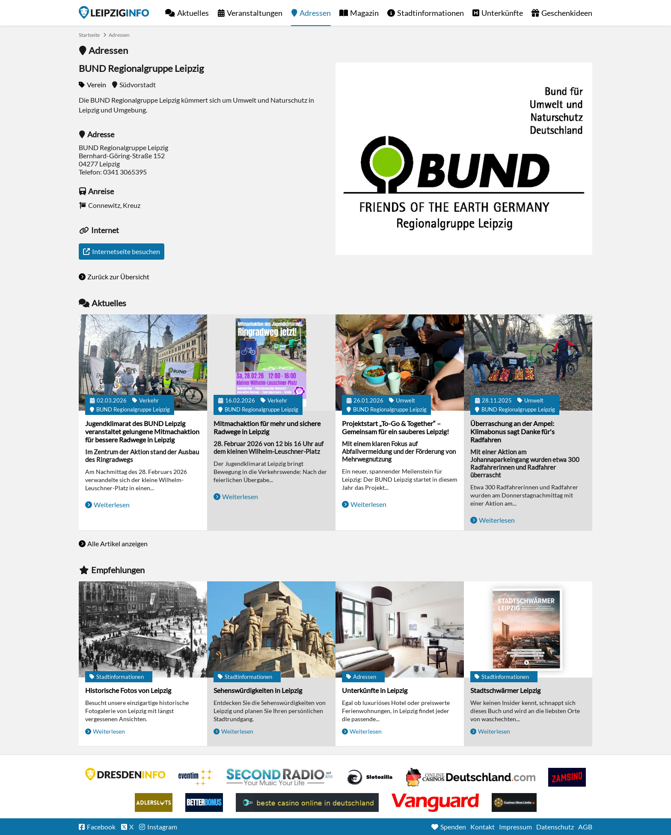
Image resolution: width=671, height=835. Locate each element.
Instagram (162, 827)
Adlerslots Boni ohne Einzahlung (153, 802)
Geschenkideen (566, 13)
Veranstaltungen (254, 13)
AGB (585, 827)
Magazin (364, 13)
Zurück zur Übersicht (118, 276)
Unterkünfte (502, 13)
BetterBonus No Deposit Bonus (204, 802)
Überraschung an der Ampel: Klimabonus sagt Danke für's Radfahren (512, 431)
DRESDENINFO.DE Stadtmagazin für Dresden (125, 774)
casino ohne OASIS (435, 802)
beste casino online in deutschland (307, 802)
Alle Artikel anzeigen (117, 543)
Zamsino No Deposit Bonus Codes (567, 777)
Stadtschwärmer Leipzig (505, 690)
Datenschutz (555, 827)
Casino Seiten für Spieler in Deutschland (369, 777)
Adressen (315, 13)
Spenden (453, 827)
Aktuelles (193, 13)
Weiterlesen (112, 504)
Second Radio (279, 777)
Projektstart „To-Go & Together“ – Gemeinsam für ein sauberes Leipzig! (395, 427)
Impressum (515, 827)
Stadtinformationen (430, 13)
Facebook (101, 827)
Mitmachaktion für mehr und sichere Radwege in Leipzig (267, 427)
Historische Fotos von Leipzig (128, 690)
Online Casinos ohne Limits (514, 802)
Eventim (196, 777)
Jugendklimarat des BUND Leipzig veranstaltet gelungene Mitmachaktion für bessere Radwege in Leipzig (142, 431)
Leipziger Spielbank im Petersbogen (470, 777)
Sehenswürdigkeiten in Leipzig (258, 690)
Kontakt (482, 827)
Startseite (114, 12)
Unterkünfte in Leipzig (374, 690)
